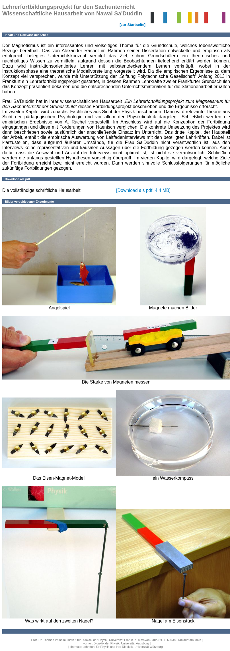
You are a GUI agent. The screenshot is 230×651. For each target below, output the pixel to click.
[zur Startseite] (132, 25)
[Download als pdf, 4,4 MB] (143, 190)
